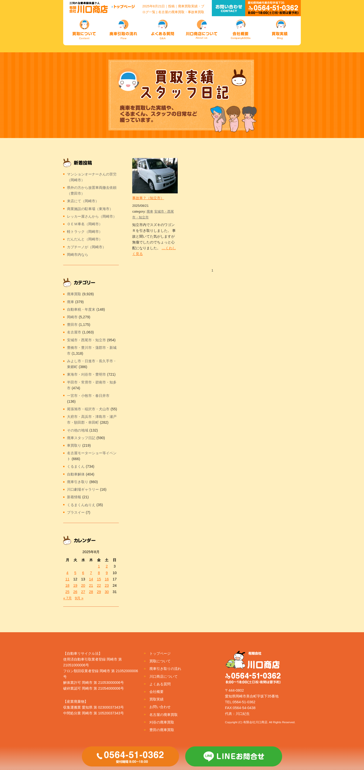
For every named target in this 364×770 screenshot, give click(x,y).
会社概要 (156, 692)
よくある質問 (160, 684)
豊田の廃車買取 (161, 730)
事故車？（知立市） (148, 198)
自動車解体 (76, 474)
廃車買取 (74, 294)
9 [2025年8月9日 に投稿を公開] (107, 573)
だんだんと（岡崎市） (84, 239)
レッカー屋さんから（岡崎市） (92, 216)
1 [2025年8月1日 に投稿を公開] (99, 566)
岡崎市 (72, 317)
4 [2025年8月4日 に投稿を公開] (67, 573)
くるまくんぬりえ (81, 505)
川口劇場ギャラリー (83, 489)
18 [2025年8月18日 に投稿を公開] (67, 585)
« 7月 (67, 598)
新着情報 (74, 497)
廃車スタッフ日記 (81, 438)
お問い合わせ (160, 707)
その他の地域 (77, 430)
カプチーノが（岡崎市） (86, 247)
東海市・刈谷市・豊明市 (86, 374)
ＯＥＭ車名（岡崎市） (84, 224)
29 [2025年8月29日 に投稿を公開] (99, 592)
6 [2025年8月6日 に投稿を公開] (83, 573)
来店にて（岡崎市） (83, 201)
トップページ (160, 653)
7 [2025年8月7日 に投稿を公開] (91, 573)
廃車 (150, 211)
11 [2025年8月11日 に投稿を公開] (67, 579)
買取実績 (156, 699)
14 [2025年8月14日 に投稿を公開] (91, 579)
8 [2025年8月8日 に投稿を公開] (99, 573)
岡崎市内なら (77, 255)
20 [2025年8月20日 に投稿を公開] (83, 585)
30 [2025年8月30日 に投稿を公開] (107, 592)
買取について (160, 661)
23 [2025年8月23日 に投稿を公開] (107, 585)
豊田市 (72, 325)
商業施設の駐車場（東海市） (90, 209)
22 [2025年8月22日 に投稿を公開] (99, 585)
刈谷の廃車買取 (161, 722)
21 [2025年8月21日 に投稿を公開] (91, 585)
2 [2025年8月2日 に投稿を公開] (107, 566)
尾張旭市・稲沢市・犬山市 (88, 409)
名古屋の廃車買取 (163, 715)
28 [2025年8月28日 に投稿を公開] (91, 592)
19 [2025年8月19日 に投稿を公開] (75, 585)
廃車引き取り (77, 482)
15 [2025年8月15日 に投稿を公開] (99, 579)
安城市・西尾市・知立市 (86, 340)
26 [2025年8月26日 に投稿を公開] (75, 592)
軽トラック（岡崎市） (84, 232)
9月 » (79, 598)
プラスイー (76, 512)
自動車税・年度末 (81, 309)
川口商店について (163, 676)
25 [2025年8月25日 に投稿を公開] (67, 592)
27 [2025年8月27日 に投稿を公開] (83, 592)
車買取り (74, 445)
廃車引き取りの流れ (165, 669)
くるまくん (76, 466)
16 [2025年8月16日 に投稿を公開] (107, 579)
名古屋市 (74, 332)
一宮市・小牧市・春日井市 (88, 396)
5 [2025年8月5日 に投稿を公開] (75, 573)
